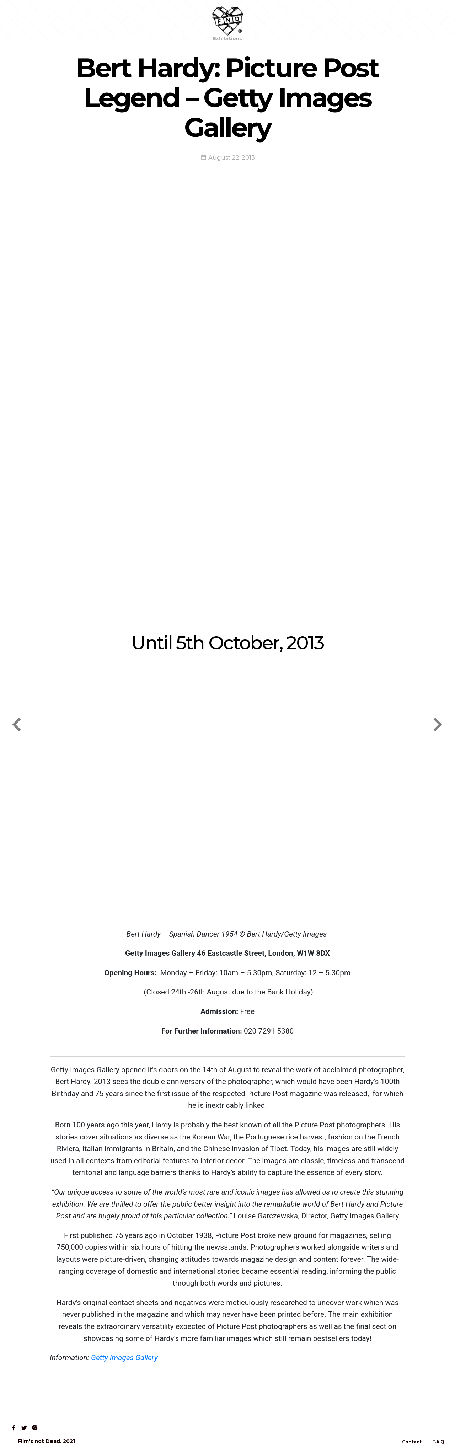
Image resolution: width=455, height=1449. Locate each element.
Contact (108, 21)
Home (22, 21)
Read (77, 21)
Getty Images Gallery (123, 1357)
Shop (50, 21)
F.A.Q (438, 1441)
